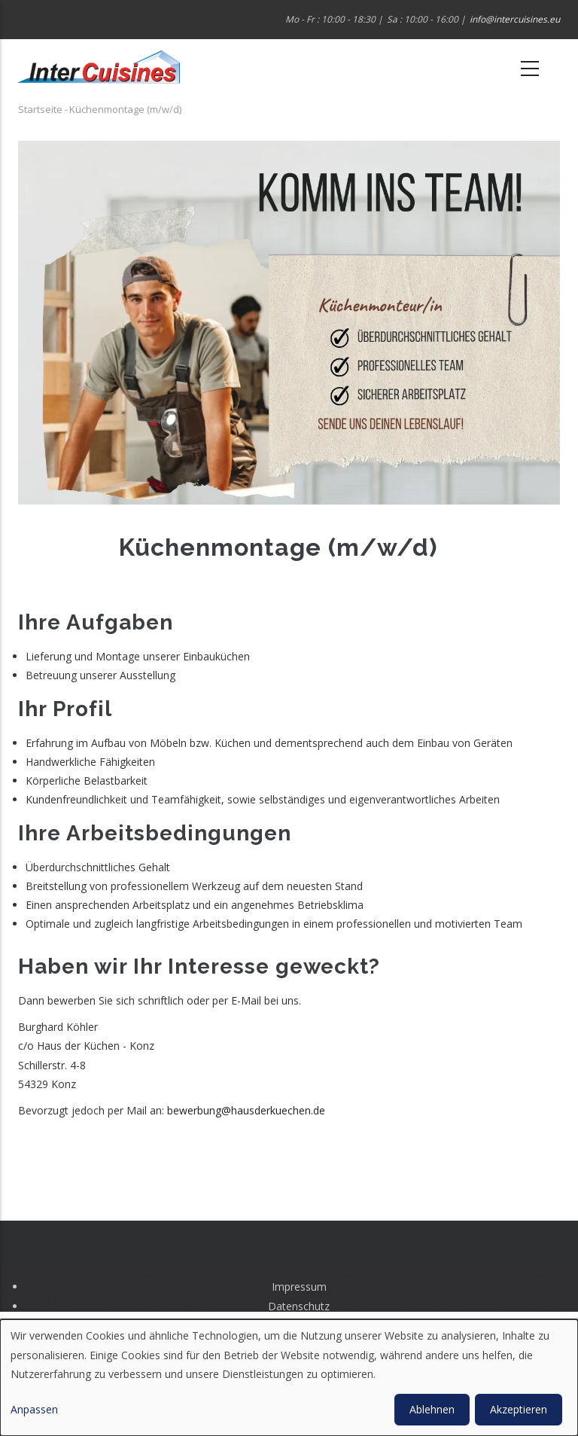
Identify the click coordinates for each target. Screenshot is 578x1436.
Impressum (299, 1286)
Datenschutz (299, 1306)
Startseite (40, 109)
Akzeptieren (518, 1409)
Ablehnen (432, 1409)
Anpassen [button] (34, 1409)
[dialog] (289, 1377)
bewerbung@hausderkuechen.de (246, 1110)
